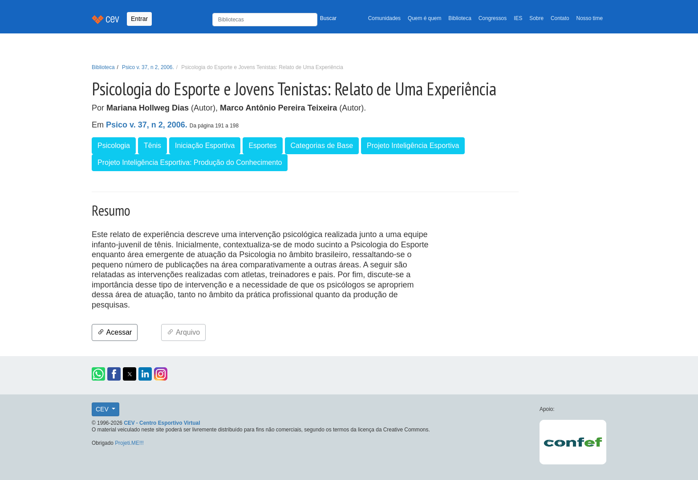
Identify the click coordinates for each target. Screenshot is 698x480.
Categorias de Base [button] (322, 145)
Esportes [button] (262, 145)
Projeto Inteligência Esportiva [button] (413, 145)
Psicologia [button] (113, 145)
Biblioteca (459, 18)
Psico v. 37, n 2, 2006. (148, 67)
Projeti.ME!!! (129, 443)
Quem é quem (424, 18)
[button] (98, 374)
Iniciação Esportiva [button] (205, 145)
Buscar (328, 18)
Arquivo (183, 332)
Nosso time (589, 18)
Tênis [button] (152, 145)
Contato (560, 18)
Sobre (536, 18)
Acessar (114, 332)
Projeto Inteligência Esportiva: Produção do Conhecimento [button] (189, 162)
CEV (103, 409)
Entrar (139, 18)
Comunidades (384, 18)
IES (518, 18)
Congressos (493, 18)
